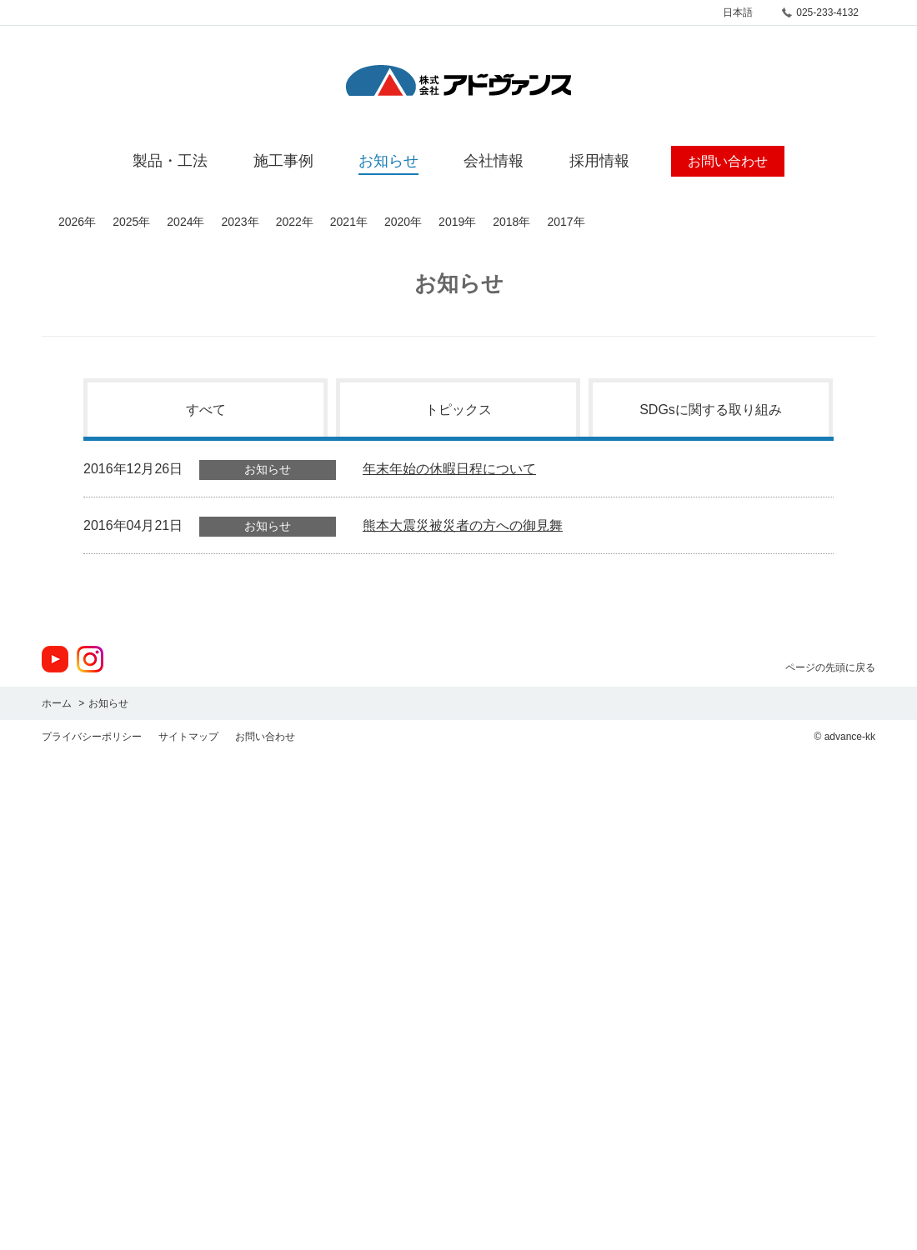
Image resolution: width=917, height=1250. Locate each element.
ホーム (57, 703)
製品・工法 (170, 160)
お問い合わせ (265, 736)
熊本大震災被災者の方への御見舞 (463, 525)
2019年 (457, 221)
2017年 (565, 221)
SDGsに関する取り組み (710, 409)
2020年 (403, 221)
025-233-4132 (827, 12)
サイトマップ (188, 736)
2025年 (131, 221)
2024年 (185, 221)
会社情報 (494, 160)
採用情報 (599, 160)
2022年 (294, 221)
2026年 (77, 221)
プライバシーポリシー (92, 736)
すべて (206, 409)
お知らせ (388, 160)
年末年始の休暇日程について (449, 469)
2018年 (511, 221)
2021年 (349, 221)
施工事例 (283, 160)
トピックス (458, 409)
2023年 (239, 221)
